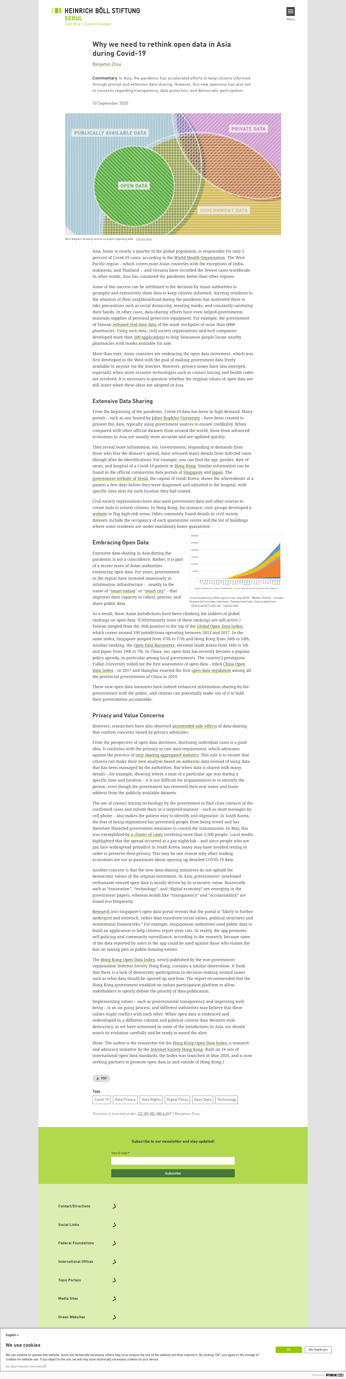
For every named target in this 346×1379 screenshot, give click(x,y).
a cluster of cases (147, 834)
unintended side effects (194, 726)
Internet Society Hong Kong (176, 1049)
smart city (154, 590)
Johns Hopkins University (176, 418)
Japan (217, 472)
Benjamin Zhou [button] (106, 64)
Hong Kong (185, 465)
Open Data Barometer (154, 645)
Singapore (193, 472)
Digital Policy (177, 1100)
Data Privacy (125, 1100)
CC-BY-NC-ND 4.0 (153, 1114)
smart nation (123, 590)
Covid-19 (101, 1100)
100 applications (149, 337)
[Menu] (290, 11)
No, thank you (318, 1349)
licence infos (144, 239)
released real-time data (135, 324)
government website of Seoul (120, 478)
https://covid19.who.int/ (206, 605)
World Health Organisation (199, 257)
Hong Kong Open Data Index (128, 959)
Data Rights (151, 1100)
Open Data (202, 1100)
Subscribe (173, 1173)
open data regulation (211, 670)
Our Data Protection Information (24, 1366)
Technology (226, 1100)
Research (101, 911)
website (99, 513)
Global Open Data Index (219, 626)
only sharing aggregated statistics (167, 755)
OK (289, 1349)
